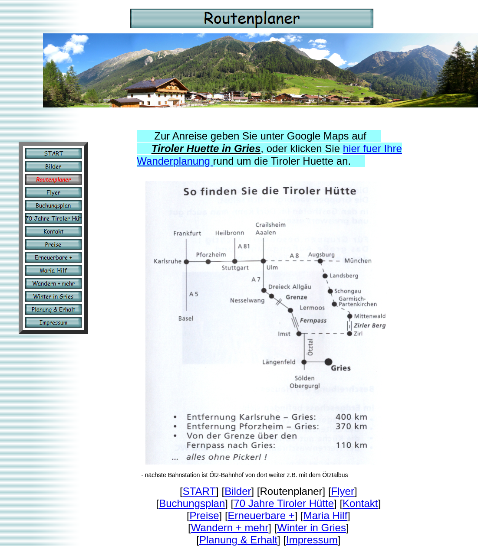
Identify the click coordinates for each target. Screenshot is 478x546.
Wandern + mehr (230, 527)
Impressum (312, 540)
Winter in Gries (311, 527)
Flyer (342, 491)
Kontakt (360, 503)
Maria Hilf (325, 515)
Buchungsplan (192, 503)
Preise (204, 515)
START (199, 491)
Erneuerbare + (261, 515)
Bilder (237, 491)
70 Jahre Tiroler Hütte (284, 503)
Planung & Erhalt (238, 540)
